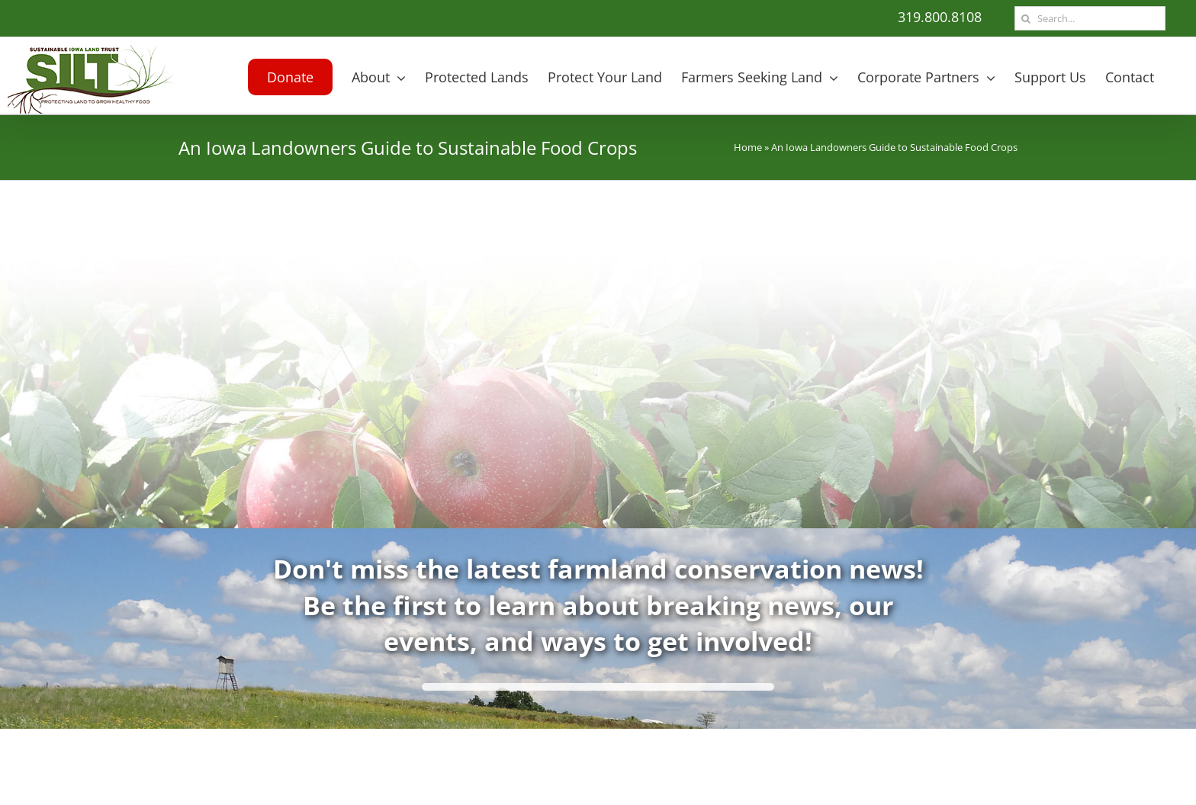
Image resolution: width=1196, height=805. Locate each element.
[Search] (1025, 18)
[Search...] (1089, 18)
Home (748, 147)
